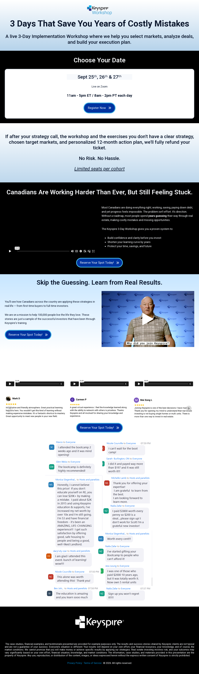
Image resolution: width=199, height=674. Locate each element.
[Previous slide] (10, 408)
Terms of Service (93, 663)
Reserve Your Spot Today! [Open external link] (99, 262)
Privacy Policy (74, 663)
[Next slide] (189, 408)
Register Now (99, 108)
